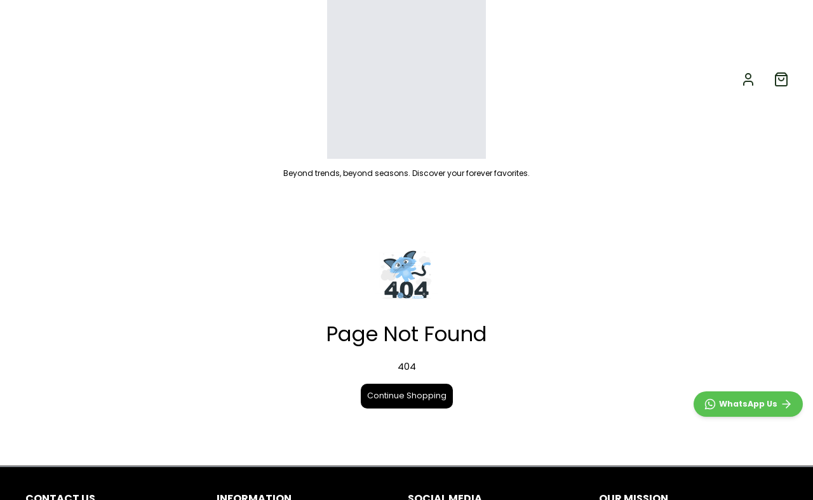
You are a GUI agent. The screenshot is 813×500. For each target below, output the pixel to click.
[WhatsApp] (748, 404)
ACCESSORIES (258, 78)
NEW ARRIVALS (51, 78)
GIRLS (182, 78)
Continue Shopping (407, 395)
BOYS (122, 78)
